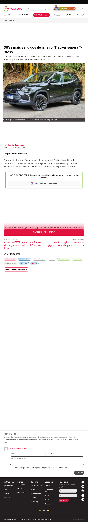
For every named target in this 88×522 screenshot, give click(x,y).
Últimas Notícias (36, 486)
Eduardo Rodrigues (15, 145)
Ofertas (47, 504)
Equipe (6, 490)
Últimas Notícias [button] (41, 15)
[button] (47, 8)
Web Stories (49, 500)
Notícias (11, 20)
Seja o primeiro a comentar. (16, 154)
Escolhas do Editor (25, 259)
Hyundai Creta (77, 259)
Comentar (79, 473)
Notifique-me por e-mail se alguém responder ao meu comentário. (39, 467)
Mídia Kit (7, 498)
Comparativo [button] (22, 15)
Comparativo (21, 492)
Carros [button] (7, 15)
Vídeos (34, 263)
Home (5, 20)
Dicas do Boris (36, 494)
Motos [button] (68, 15)
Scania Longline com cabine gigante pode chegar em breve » (66, 244)
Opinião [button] (80, 15)
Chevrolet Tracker (64, 259)
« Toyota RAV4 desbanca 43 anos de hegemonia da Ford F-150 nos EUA (22, 245)
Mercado (52, 259)
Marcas (19, 488)
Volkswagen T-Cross (10, 263)
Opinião (47, 486)
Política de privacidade (78, 519)
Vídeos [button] (57, 15)
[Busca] (34, 9)
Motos (33, 490)
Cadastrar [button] (63, 500)
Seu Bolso (24, 263)
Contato (6, 494)
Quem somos (8, 486)
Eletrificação (35, 502)
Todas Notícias (10, 259)
